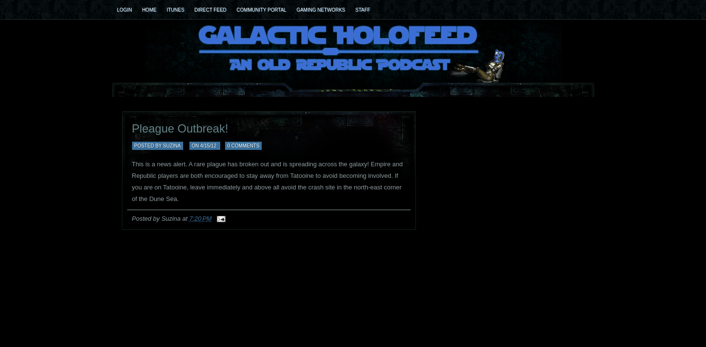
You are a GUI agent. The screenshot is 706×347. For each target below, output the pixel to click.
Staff (362, 10)
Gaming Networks (320, 10)
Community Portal (261, 10)
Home (149, 10)
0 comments (243, 145)
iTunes (176, 10)
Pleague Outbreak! (180, 128)
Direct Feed (210, 10)
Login (124, 10)
